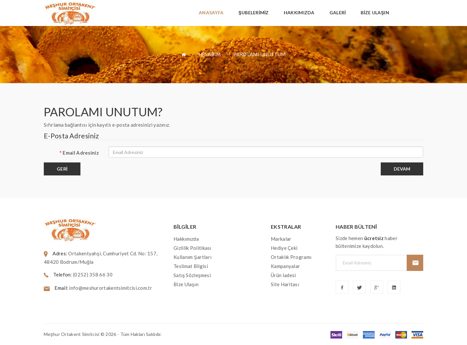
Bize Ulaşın (186, 284)
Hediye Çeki (284, 248)
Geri (62, 169)
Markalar (281, 239)
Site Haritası (285, 284)
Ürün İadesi (283, 275)
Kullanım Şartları (192, 257)
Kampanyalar (285, 266)
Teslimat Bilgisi (191, 266)
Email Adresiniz (81, 153)
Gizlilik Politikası (192, 248)
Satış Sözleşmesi (192, 275)
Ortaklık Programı (291, 257)
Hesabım (209, 54)
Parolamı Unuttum (259, 54)
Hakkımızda (186, 239)
